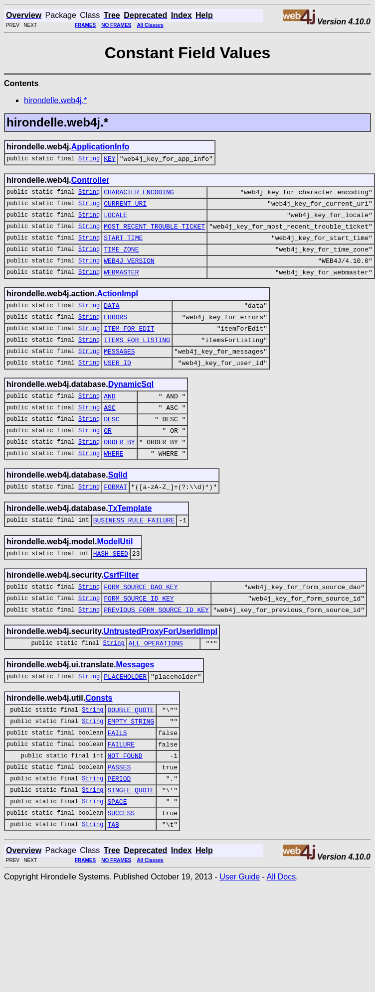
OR (108, 458)
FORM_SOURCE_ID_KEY (139, 636)
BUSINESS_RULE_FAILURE (134, 554)
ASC (109, 432)
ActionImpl (117, 307)
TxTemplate (130, 541)
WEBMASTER (121, 285)
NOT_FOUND (124, 806)
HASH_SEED (110, 589)
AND (109, 419)
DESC (111, 445)
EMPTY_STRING (130, 767)
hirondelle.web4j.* (55, 100)
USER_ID (117, 384)
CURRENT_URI (125, 207)
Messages (135, 706)
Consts (98, 741)
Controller (90, 181)
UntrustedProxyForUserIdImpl (160, 671)
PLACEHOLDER (125, 719)
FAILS (117, 780)
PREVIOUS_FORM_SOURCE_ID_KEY (156, 649)
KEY (109, 159)
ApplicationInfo (100, 146)
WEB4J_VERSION (129, 272)
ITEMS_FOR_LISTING (137, 359)
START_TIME (123, 246)
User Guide (239, 936)
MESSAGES (119, 372)
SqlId (118, 506)
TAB (113, 883)
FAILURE (121, 793)
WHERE (113, 484)
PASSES (119, 819)
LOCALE (115, 220)
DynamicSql (131, 406)
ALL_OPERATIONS (156, 684)
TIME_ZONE (121, 259)
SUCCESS (121, 871)
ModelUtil (115, 576)
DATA (111, 320)
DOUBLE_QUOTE (130, 754)
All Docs (281, 936)
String (89, 159)
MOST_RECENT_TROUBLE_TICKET (154, 233)
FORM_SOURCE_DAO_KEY (141, 624)
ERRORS (115, 333)
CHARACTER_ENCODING (139, 194)
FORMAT (115, 519)
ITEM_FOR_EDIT (129, 346)
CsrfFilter (121, 611)
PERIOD (119, 832)
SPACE (117, 858)
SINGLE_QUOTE (130, 845)
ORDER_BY (119, 471)
